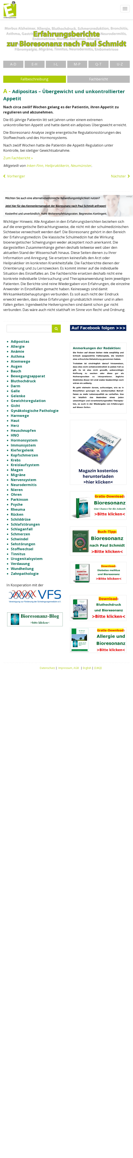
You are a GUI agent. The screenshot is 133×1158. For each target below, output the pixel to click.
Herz (15, 425)
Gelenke (18, 396)
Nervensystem (23, 479)
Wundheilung (22, 568)
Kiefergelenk (22, 450)
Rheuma (18, 509)
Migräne (18, 474)
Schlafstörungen (25, 524)
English (87, 668)
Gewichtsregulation (28, 400)
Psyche (17, 504)
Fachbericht (98, 79)
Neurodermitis (24, 484)
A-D (13, 64)
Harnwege (20, 415)
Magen (17, 469)
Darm (15, 386)
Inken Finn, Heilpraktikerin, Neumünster (58, 165)
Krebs (16, 460)
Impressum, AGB (68, 668)
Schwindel (19, 539)
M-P (77, 64)
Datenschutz (47, 668)
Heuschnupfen (23, 430)
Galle (15, 391)
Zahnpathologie (25, 573)
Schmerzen (20, 534)
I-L (56, 64)
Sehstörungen (23, 544)
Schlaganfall (22, 529)
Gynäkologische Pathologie (35, 410)
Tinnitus (18, 554)
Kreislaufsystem (25, 465)
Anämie (17, 351)
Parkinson (19, 499)
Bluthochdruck (23, 381)
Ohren (16, 494)
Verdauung (20, 563)
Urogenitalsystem (27, 558)
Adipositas (20, 341)
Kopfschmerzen (24, 455)
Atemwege (20, 361)
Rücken (17, 514)
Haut (15, 420)
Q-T (98, 64)
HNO (15, 435)
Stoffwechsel (22, 549)
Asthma (17, 356)
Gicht (15, 405)
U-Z (120, 64)
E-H (34, 64)
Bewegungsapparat (28, 376)
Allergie (18, 346)
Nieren (17, 489)
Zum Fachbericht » (18, 158)
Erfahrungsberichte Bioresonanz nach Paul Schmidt (9, 9)
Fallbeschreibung (34, 79)
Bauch (16, 371)
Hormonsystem (24, 440)
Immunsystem (23, 445)
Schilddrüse (21, 519)
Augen (16, 366)
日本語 (98, 668)
